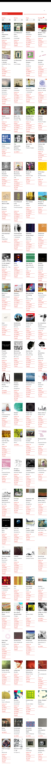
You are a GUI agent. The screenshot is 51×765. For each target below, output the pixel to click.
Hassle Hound (6, 290)
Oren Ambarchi (18, 637)
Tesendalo (30, 745)
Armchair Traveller (42, 261)
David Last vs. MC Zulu (18, 349)
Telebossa (42, 58)
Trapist (30, 199)
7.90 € (16, 95)
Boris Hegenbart (6, 232)
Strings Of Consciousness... (18, 201)
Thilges (18, 610)
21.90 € (4, 43)
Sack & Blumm (42, 553)
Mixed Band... (18, 142)
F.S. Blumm (42, 582)
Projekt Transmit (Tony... (6, 350)
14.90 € (28, 42)
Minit (6, 526)
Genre (16, 17)
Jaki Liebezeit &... (6, 113)
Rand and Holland (6, 555)
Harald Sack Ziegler (6, 639)
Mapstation (42, 610)
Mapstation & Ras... (42, 638)
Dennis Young (42, 85)
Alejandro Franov (42, 380)
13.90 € (40, 71)
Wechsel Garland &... (18, 526)
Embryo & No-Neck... (18, 436)
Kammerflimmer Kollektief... (42, 321)
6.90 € (28, 40)
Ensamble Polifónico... (42, 142)
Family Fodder (30, 113)
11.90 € (17, 242)
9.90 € (16, 332)
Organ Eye (30, 409)
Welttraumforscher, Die (6, 497)
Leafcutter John (6, 437)
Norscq (18, 320)
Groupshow (6, 169)
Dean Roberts (42, 496)
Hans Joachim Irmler (18, 554)
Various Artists (6, 31)
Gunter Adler (30, 697)
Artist (3, 17)
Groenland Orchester (18, 697)
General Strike (42, 199)
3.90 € (28, 735)
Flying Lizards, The (30, 261)
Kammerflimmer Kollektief (30, 86)
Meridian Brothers (6, 201)
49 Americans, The (18, 170)
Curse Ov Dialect (30, 320)
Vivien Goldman (30, 58)
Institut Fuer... (30, 637)
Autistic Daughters (18, 381)
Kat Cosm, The (42, 525)
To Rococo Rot (6, 666)
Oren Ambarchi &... (42, 668)
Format (40, 17)
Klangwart (30, 29)
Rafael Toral (42, 409)
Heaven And (30, 291)
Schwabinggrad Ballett (30, 467)
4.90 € (40, 450)
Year (27, 17)
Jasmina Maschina (30, 232)
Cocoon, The (18, 113)
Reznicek (6, 746)
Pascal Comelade (18, 31)
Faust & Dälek (30, 526)
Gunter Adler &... (30, 610)
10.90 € (4, 181)
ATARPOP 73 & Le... (6, 58)
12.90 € (41, 69)
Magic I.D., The (6, 260)
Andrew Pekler (18, 466)
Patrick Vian (30, 169)
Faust (30, 583)
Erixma (42, 746)
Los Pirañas (18, 58)
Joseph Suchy (30, 553)
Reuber (18, 259)
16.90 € (16, 334)
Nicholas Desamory (6, 87)
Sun (18, 582)
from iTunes (4, 47)
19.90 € (4, 71)
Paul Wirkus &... (6, 381)
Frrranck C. (18, 746)
